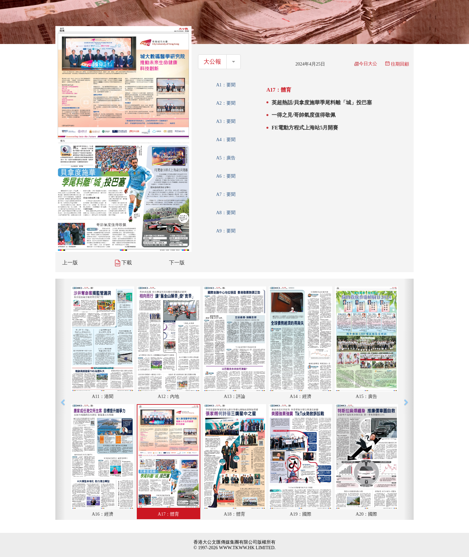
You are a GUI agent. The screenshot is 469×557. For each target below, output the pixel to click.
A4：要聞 (225, 139)
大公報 (212, 61)
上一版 (70, 262)
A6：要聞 (225, 176)
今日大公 (365, 63)
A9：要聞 (225, 230)
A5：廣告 (225, 157)
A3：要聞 (225, 121)
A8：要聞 (225, 212)
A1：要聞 (225, 84)
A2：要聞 (225, 103)
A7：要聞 (225, 194)
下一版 (177, 262)
